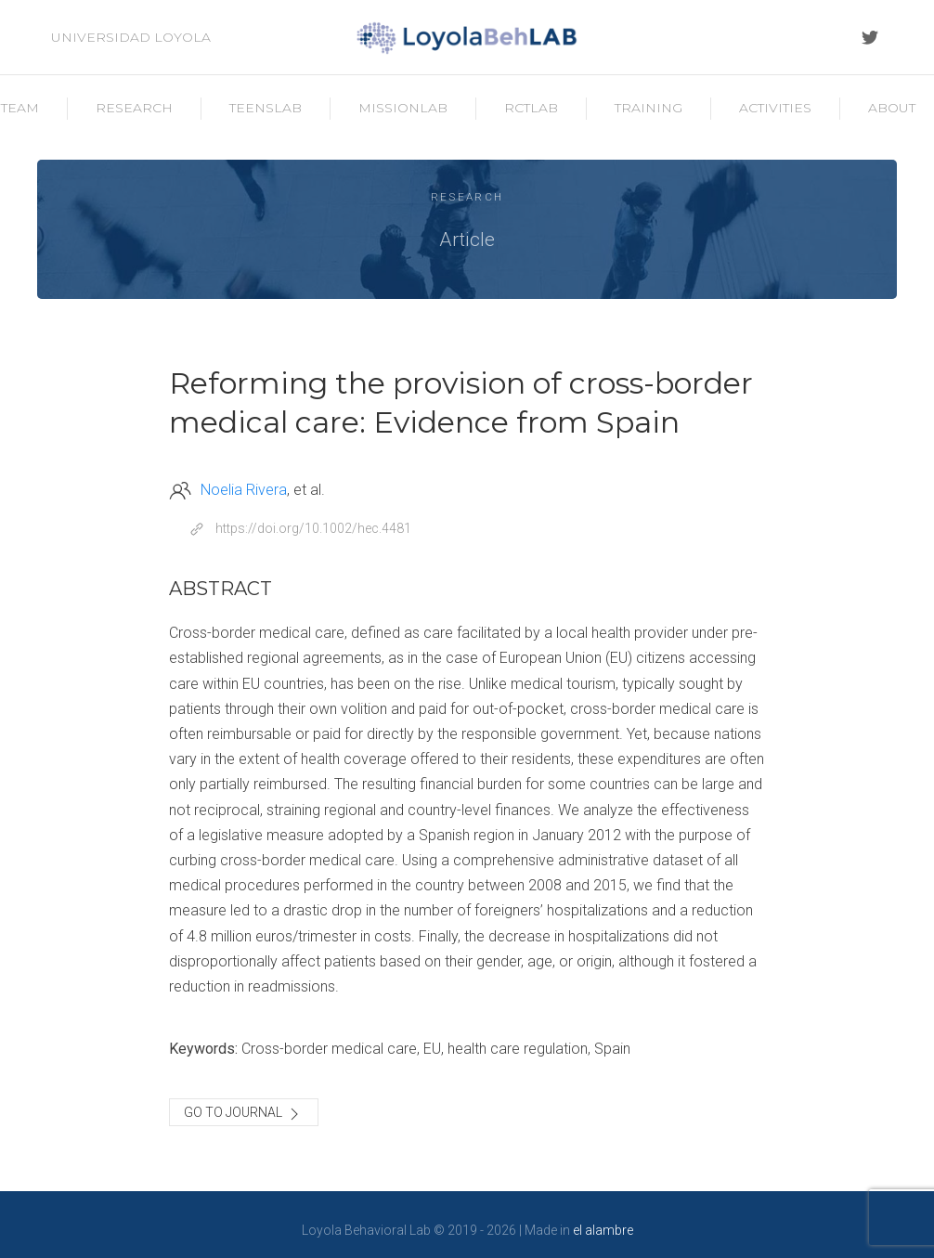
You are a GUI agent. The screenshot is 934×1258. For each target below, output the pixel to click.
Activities (775, 107)
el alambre (603, 1230)
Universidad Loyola (131, 37)
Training (648, 107)
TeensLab (265, 107)
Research (134, 107)
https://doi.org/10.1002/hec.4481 (313, 528)
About (891, 107)
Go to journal (244, 1114)
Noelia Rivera (244, 490)
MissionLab (403, 107)
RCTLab (531, 107)
